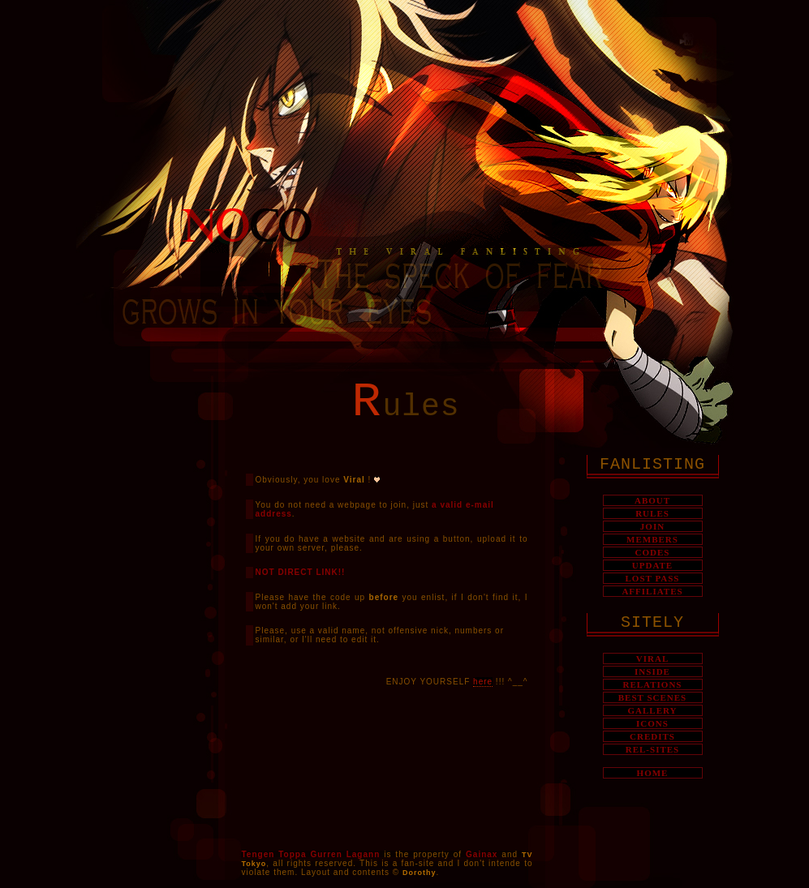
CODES (652, 552)
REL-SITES (652, 749)
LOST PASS (653, 578)
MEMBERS (652, 539)
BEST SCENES (652, 697)
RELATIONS (652, 684)
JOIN (652, 526)
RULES (652, 513)
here (483, 681)
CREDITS (652, 736)
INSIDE (652, 671)
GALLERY (652, 710)
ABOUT (652, 500)
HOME (653, 773)
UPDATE (652, 565)
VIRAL (652, 658)
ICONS (652, 723)
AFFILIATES (652, 591)
